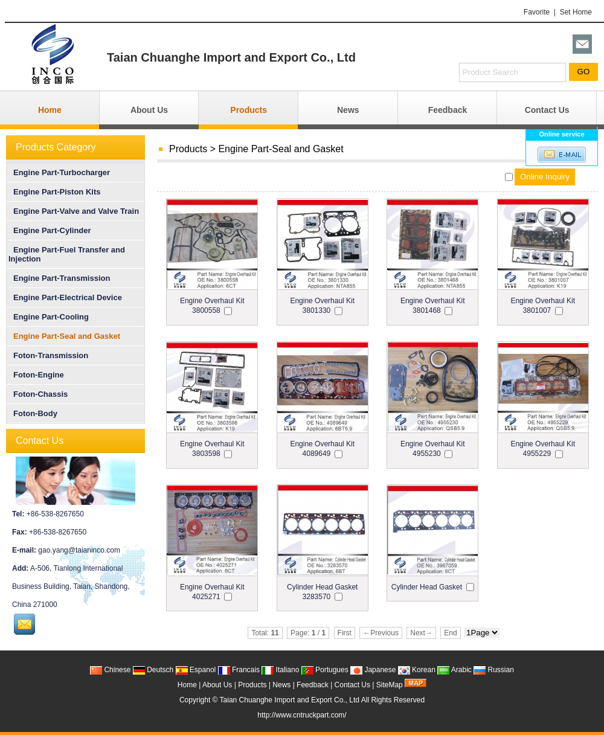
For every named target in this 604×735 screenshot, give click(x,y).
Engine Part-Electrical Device (65, 297)
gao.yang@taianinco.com (79, 550)
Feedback (447, 110)
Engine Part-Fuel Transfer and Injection (66, 254)
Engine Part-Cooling (48, 316)
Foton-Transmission (48, 355)
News (348, 110)
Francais (239, 670)
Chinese (110, 670)
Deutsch (153, 670)
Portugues (325, 670)
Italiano (280, 670)
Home (50, 110)
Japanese (373, 670)
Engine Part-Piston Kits (54, 191)
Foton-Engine (36, 374)
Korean (416, 670)
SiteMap (389, 685)
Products (248, 110)
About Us (149, 110)
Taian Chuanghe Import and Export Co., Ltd (289, 700)
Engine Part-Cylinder (49, 230)
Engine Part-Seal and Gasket (280, 149)
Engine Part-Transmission (59, 278)
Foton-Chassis (38, 394)
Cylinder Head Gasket (426, 587)
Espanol (196, 670)
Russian (494, 670)
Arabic (454, 670)
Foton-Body (32, 413)
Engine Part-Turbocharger (59, 172)
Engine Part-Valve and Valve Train (73, 211)
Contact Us (547, 110)
